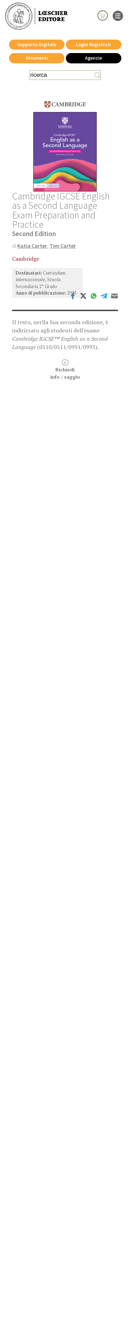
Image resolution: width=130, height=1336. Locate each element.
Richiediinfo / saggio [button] (65, 369)
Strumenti (37, 58)
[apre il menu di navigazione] (118, 15)
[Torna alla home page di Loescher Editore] (36, 16)
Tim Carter (63, 245)
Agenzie (93, 58)
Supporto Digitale (36, 44)
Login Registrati (93, 44)
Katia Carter (32, 245)
